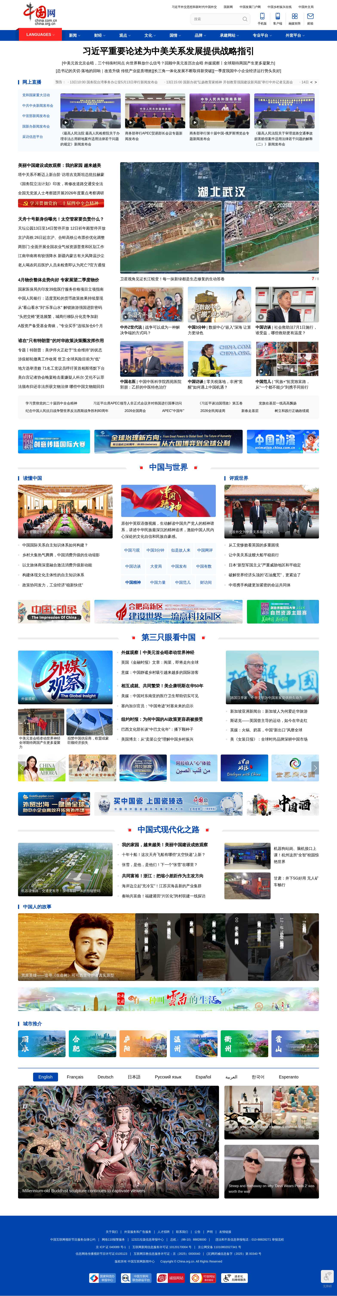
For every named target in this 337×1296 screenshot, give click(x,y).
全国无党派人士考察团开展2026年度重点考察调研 (61, 193)
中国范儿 (263, 382)
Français (75, 1077)
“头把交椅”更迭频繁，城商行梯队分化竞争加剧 (58, 317)
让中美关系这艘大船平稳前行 (254, 555)
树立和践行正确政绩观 (292, 411)
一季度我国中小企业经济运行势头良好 (247, 71)
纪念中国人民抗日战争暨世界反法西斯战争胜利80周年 (67, 411)
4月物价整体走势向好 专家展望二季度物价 (58, 279)
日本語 (134, 1077)
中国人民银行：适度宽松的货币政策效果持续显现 (60, 298)
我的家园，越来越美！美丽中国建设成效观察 (165, 844)
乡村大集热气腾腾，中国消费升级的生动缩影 (61, 555)
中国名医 (128, 382)
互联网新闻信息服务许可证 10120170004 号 (161, 1247)
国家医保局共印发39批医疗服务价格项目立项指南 (61, 289)
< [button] (311, 82)
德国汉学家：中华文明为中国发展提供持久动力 (266, 698)
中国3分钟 (196, 327)
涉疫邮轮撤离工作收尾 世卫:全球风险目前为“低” (59, 359)
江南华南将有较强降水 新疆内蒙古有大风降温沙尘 (61, 256)
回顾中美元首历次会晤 (184, 63)
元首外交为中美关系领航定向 (251, 532)
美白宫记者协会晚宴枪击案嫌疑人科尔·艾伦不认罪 (61, 377)
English (45, 1077)
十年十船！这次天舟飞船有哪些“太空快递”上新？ (164, 855)
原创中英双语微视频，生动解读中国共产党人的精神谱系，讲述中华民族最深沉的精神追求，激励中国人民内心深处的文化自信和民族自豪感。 (167, 530)
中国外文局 (306, 7)
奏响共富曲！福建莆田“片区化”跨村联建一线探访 (164, 896)
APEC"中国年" (173, 411)
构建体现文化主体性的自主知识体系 (53, 575)
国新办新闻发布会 (36, 126)
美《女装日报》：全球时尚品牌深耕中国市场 (269, 739)
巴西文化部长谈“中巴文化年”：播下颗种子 (157, 729)
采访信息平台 (32, 137)
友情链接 (225, 1232)
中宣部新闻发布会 (36, 116)
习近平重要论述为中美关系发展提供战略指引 (168, 51)
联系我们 (182, 1232)
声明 (210, 1232)
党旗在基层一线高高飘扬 (278, 403)
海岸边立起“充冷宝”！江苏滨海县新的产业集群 (162, 886)
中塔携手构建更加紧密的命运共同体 (260, 585)
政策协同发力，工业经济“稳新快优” (52, 585)
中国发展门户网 (250, 7)
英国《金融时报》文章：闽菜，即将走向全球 (160, 662)
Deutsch (105, 1077)
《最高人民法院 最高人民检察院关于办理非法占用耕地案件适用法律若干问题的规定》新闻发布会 (90, 138)
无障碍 (327, 1279)
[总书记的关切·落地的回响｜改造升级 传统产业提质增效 (104, 71)
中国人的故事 (37, 907)
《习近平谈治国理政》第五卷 (220, 403)
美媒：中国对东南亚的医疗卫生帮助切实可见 (160, 696)
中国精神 (133, 583)
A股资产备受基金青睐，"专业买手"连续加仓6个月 (60, 326)
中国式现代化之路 (168, 829)
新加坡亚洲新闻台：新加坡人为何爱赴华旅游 (269, 711)
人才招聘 (164, 1232)
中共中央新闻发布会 (37, 105)
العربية (231, 1077)
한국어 (258, 1077)
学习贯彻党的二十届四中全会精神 (51, 403)
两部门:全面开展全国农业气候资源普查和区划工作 (61, 247)
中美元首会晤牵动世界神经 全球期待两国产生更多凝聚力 (39, 742)
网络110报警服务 (113, 1239)
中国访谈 (263, 327)
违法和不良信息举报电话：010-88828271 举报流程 (249, 1239)
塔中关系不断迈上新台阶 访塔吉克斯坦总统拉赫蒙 (61, 174)
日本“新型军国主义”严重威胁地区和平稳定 (265, 565)
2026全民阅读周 (212, 411)
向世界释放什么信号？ (145, 63)
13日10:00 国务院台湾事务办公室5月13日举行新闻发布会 (114, 82)
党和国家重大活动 (36, 95)
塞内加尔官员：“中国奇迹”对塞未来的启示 (157, 706)
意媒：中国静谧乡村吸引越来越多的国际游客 (160, 672)
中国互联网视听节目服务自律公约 (72, 1239)
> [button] (316, 82)
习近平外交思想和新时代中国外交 (194, 7)
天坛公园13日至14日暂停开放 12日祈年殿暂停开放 (62, 228)
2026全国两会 (135, 411)
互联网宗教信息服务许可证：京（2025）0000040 (167, 1254)
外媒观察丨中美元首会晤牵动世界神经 (157, 652)
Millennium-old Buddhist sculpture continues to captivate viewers (83, 1191)
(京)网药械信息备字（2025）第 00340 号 (234, 1254)
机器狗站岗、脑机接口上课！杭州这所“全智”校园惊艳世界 (296, 855)
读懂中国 (32, 478)
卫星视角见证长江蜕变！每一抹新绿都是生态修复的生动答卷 (172, 279)
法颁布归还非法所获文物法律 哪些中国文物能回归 (61, 387)
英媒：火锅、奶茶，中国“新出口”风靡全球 (266, 730)
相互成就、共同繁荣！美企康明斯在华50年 (162, 686)
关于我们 (112, 1232)
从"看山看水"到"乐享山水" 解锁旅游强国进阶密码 (60, 307)
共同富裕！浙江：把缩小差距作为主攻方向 (163, 876)
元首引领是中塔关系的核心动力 (46, 532)
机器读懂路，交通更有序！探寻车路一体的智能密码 (60, 891)
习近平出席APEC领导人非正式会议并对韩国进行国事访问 (137, 403)
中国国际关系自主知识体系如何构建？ (55, 545)
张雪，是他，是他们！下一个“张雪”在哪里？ (160, 865)
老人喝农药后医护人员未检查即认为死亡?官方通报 (61, 265)
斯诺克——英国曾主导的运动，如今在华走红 (269, 721)
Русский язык (168, 1077)
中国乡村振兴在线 (280, 7)
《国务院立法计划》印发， (41, 184)
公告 (198, 1232)
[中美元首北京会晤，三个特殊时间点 (93, 63)
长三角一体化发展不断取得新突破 (183, 71)
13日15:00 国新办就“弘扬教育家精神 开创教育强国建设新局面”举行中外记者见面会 (229, 82)
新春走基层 (250, 411)
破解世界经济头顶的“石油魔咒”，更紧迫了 (265, 575)
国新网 (228, 7)
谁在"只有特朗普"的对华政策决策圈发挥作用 (61, 340)
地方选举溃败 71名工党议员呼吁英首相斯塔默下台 (61, 368)
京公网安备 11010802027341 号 (219, 1247)
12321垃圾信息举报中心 (147, 1239)
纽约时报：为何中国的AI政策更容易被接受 (162, 719)
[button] (315, 217)
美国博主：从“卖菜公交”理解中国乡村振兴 (157, 739)
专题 (22, 350)
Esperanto (289, 1077)
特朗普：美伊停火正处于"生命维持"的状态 (66, 350)
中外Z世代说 (131, 327)
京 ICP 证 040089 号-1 (111, 1247)
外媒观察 (28, 699)
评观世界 (238, 478)
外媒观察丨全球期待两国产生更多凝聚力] (239, 63)
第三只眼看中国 (168, 637)
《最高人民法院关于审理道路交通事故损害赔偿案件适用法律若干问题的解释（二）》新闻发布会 (283, 138)
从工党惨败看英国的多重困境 (254, 545)
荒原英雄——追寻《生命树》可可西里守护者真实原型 (67, 975)
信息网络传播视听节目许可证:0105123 (101, 1254)
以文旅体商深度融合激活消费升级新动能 (57, 565)
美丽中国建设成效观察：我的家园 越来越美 (59, 165)
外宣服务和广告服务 (137, 1232)
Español (203, 1077)
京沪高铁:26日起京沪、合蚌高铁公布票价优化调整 (61, 237)
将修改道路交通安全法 (83, 184)
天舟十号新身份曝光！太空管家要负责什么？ (61, 219)
